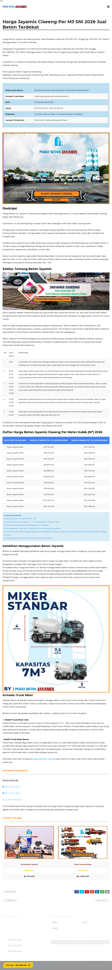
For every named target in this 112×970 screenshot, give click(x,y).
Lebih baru (11, 900)
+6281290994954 (12, 800)
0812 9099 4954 (11, 786)
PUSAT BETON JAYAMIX (43, 965)
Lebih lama (101, 900)
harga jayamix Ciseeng (43, 759)
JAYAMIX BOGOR (10, 892)
